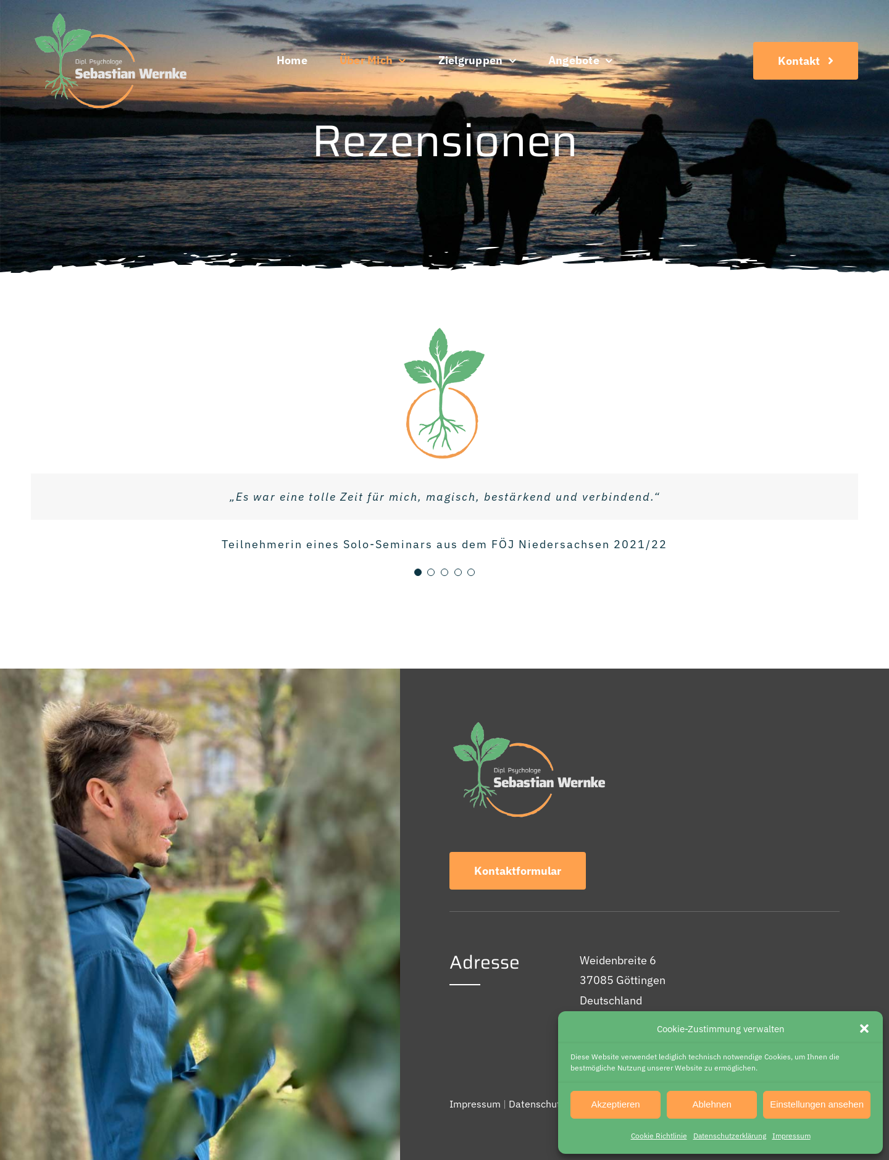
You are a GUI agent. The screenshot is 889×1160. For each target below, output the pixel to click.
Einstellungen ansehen (817, 1104)
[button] (864, 1028)
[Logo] (108, 14)
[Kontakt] (805, 61)
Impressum (791, 1135)
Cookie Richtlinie (659, 1135)
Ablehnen (711, 1104)
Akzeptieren (615, 1104)
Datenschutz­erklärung (729, 1135)
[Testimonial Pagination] (418, 572)
